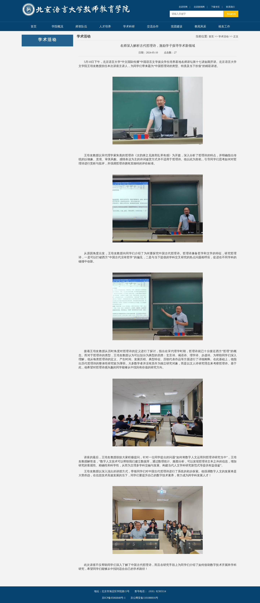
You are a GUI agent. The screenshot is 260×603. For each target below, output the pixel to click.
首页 (33, 26)
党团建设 (176, 26)
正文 (235, 36)
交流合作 (153, 26)
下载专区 (215, 7)
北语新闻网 (199, 7)
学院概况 (57, 26)
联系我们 (230, 7)
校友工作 (224, 26)
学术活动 (223, 36)
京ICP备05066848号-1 (113, 598)
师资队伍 (81, 26)
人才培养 (105, 26)
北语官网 (183, 7)
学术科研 (129, 26)
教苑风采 (200, 26)
